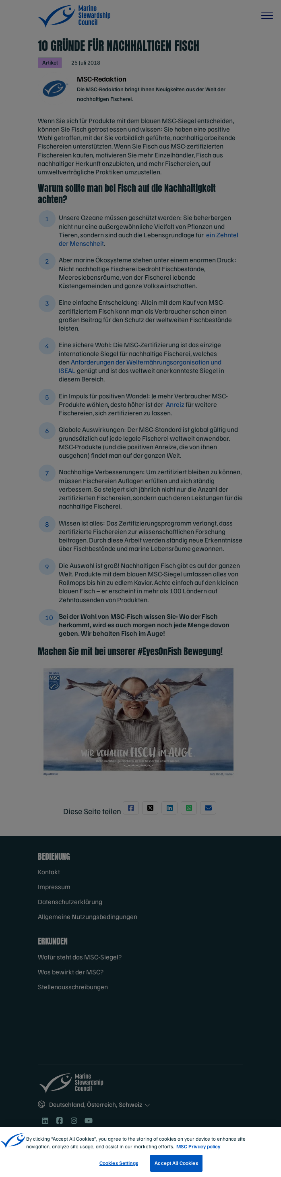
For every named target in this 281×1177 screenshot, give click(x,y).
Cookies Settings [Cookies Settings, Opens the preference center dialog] (118, 1165)
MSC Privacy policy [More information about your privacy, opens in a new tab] (198, 1149)
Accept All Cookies (176, 1165)
